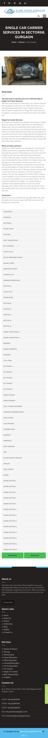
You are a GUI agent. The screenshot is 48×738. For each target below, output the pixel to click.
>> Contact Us (7, 632)
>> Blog (4, 627)
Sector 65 (7, 223)
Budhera (7, 355)
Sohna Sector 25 (10, 526)
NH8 (5, 452)
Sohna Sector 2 (10, 481)
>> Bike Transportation (10, 674)
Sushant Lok (9, 274)
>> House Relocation (9, 657)
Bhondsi (7, 343)
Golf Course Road (11, 240)
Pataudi (7, 463)
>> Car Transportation (10, 666)
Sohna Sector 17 (10, 521)
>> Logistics (6, 677)
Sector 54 (7, 286)
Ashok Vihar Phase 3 (12, 337)
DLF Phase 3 (8, 378)
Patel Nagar (8, 469)
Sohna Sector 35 (10, 544)
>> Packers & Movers (9, 649)
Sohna (6, 475)
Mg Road (7, 234)
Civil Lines (8, 360)
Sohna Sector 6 (10, 498)
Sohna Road (8, 297)
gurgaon (7, 217)
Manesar (7, 435)
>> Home (5, 615)
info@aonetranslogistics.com (16, 712)
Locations (8, 211)
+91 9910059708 (14, 708)
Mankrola (8, 440)
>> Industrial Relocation (10, 663)
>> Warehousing (8, 655)
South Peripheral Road (13, 257)
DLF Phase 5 (8, 389)
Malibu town (9, 263)
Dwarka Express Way (12, 280)
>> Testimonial (7, 624)
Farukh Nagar (9, 395)
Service (22, 42)
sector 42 (7, 320)
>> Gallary (5, 630)
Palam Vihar (8, 229)
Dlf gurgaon (9, 246)
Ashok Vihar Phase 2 (12, 332)
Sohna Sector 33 (10, 532)
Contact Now (8, 602)
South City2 (8, 252)
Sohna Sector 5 (10, 492)
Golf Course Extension (13, 406)
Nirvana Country (10, 269)
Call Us (24, 735)
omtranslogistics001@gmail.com (18, 716)
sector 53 (7, 326)
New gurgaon (9, 446)
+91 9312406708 (14, 699)
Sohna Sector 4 (10, 486)
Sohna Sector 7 (10, 504)
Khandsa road (9, 429)
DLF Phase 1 (8, 366)
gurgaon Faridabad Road (14, 412)
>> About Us (6, 618)
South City (8, 292)
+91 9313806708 (14, 703)
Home (14, 42)
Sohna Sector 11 (10, 509)
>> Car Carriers (7, 669)
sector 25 (7, 309)
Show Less (35, 555)
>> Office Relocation (9, 660)
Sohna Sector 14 (10, 515)
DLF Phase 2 (8, 372)
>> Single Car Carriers (10, 672)
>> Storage (6, 652)
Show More (12, 555)
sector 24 (7, 314)
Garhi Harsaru (9, 400)
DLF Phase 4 (8, 383)
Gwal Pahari (8, 418)
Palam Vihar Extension (13, 458)
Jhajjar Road (9, 423)
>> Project (5, 621)
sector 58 (7, 303)
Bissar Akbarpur (10, 349)
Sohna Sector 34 (10, 538)
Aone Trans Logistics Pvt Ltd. (31, 731)
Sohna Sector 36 (10, 549)
